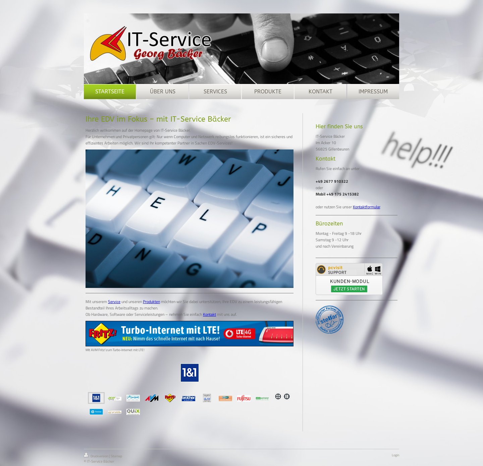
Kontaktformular (366, 207)
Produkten (151, 301)
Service (114, 301)
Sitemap (116, 456)
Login (395, 455)
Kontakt (209, 314)
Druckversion (96, 456)
